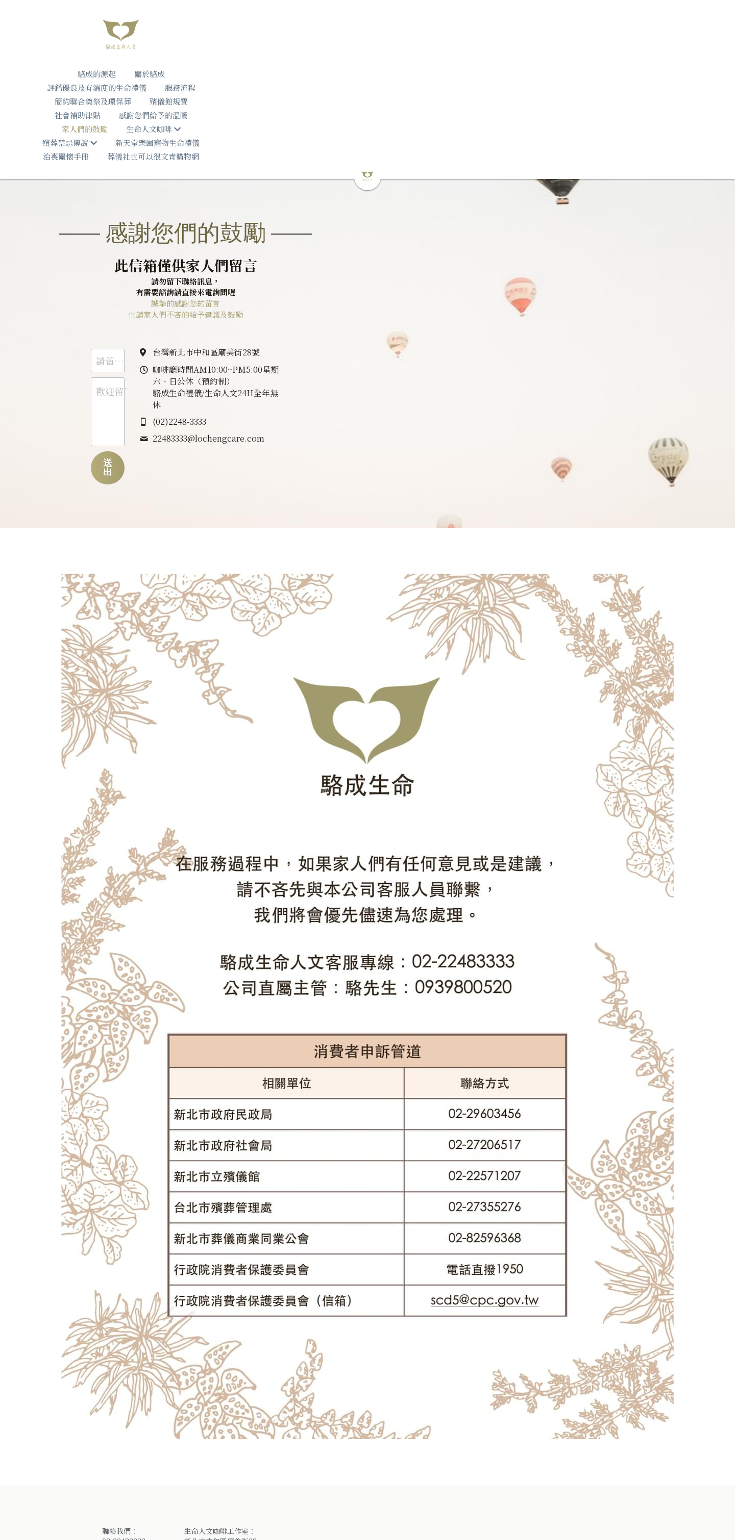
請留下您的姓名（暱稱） (248, 292)
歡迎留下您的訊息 (235, 322)
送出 (290, 394)
